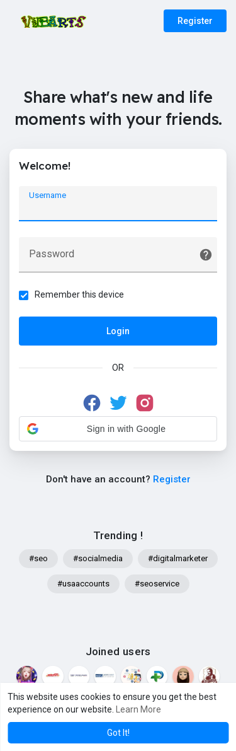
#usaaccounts (83, 583)
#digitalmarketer (178, 558)
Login (118, 331)
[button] (118, 428)
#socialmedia (98, 558)
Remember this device (79, 294)
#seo (38, 558)
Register (195, 21)
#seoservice (157, 583)
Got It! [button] (118, 733)
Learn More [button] (138, 709)
